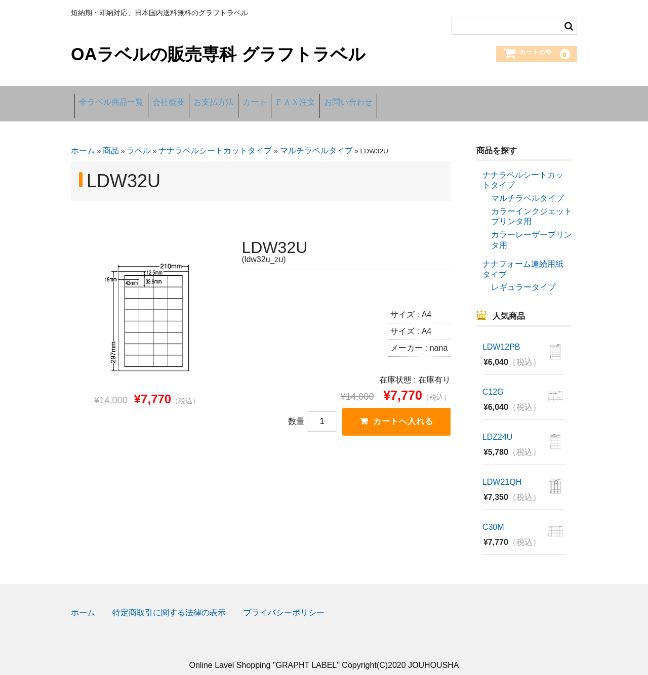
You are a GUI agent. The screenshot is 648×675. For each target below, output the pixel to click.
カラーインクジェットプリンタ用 (531, 205)
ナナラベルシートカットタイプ (215, 139)
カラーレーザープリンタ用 (531, 228)
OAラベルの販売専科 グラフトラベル (218, 54)
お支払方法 (247, 98)
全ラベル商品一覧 (115, 98)
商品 (111, 139)
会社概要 (188, 98)
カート (304, 98)
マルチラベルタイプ (316, 139)
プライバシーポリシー (284, 602)
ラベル (139, 139)
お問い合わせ (427, 98)
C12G (493, 381)
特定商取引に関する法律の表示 (169, 602)
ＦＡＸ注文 (360, 98)
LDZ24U (497, 426)
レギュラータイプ (523, 276)
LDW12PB (501, 336)
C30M (493, 516)
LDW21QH (501, 471)
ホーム (83, 139)
